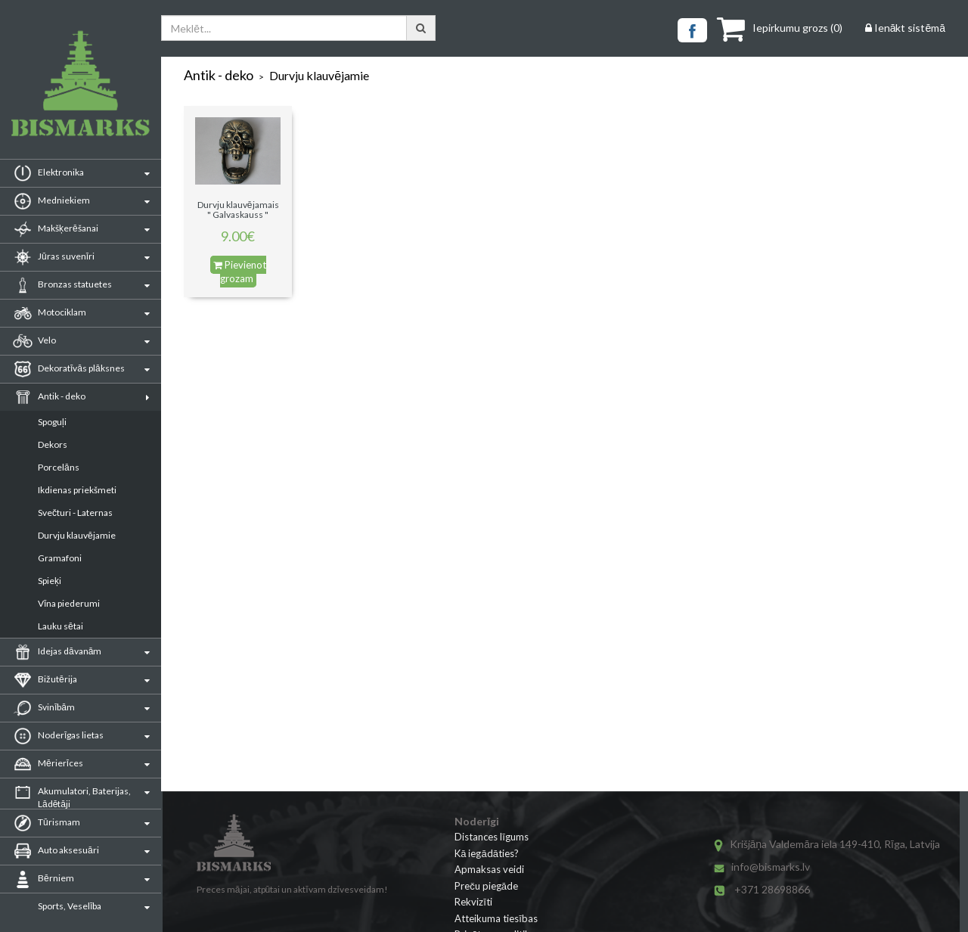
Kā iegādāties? (487, 853)
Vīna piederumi (69, 603)
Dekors (52, 444)
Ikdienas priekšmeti (77, 490)
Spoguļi (52, 421)
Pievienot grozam (239, 272)
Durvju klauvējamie (77, 535)
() (779, 27)
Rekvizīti (473, 902)
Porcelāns (58, 467)
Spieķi (49, 580)
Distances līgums (492, 837)
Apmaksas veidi (489, 869)
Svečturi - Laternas (75, 512)
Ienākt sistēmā (905, 27)
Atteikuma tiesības (496, 918)
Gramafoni (60, 558)
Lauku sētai (60, 626)
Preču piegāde (486, 886)
